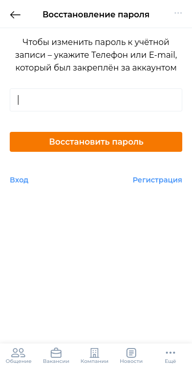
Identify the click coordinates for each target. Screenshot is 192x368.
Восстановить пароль (96, 142)
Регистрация (157, 180)
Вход (19, 180)
